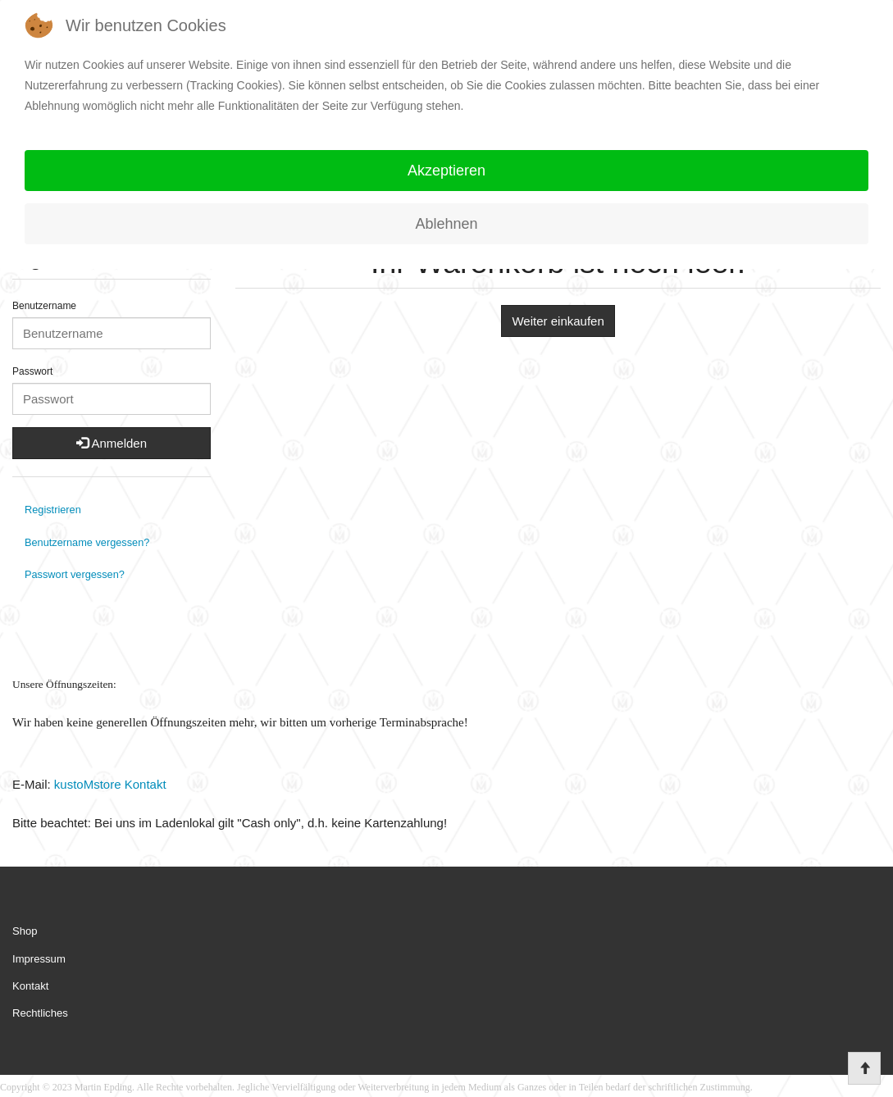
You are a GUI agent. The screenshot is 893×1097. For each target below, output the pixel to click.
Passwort (32, 371)
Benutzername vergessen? (87, 542)
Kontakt (30, 986)
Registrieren (53, 509)
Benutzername (44, 306)
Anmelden (111, 443)
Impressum (39, 959)
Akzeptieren (446, 170)
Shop (25, 931)
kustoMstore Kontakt (108, 784)
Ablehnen (446, 224)
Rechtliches (40, 1013)
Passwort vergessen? (75, 574)
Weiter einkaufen (558, 321)
